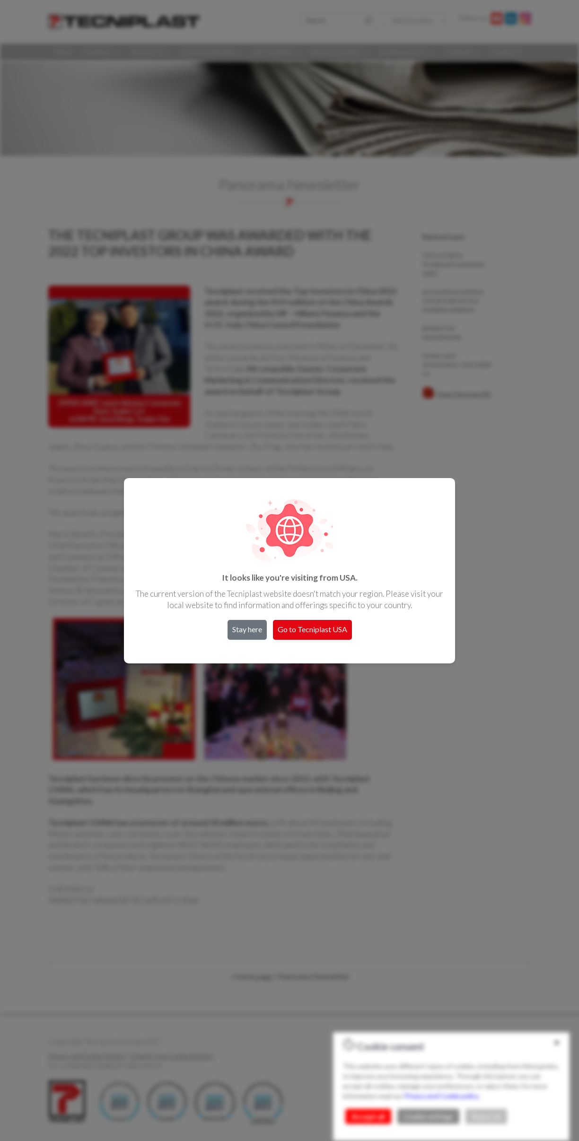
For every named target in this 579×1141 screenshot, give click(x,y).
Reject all (486, 1116)
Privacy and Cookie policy (441, 1096)
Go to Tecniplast (312, 629)
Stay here (247, 629)
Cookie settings (428, 1116)
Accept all (368, 1116)
